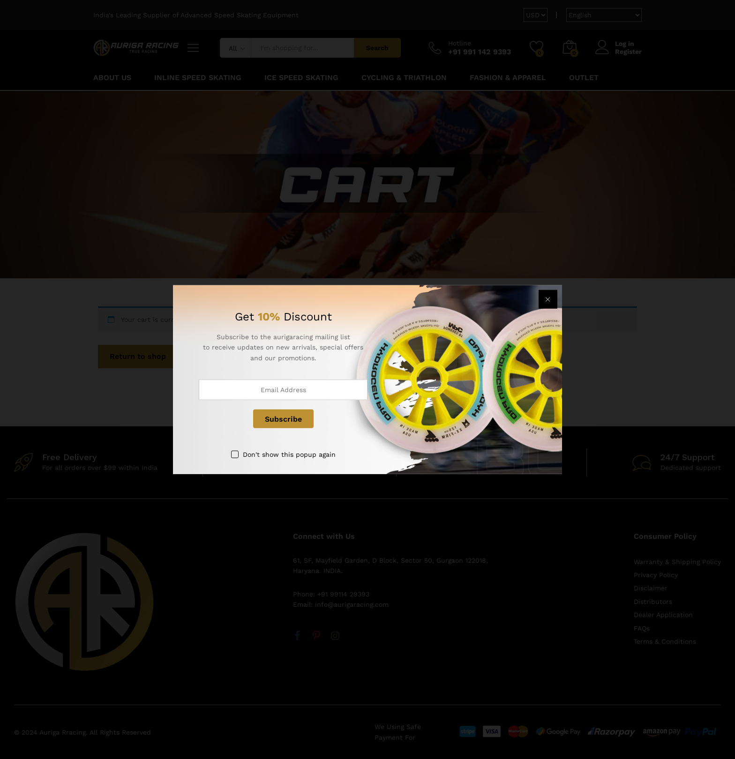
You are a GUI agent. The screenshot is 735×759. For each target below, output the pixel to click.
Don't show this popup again (289, 454)
